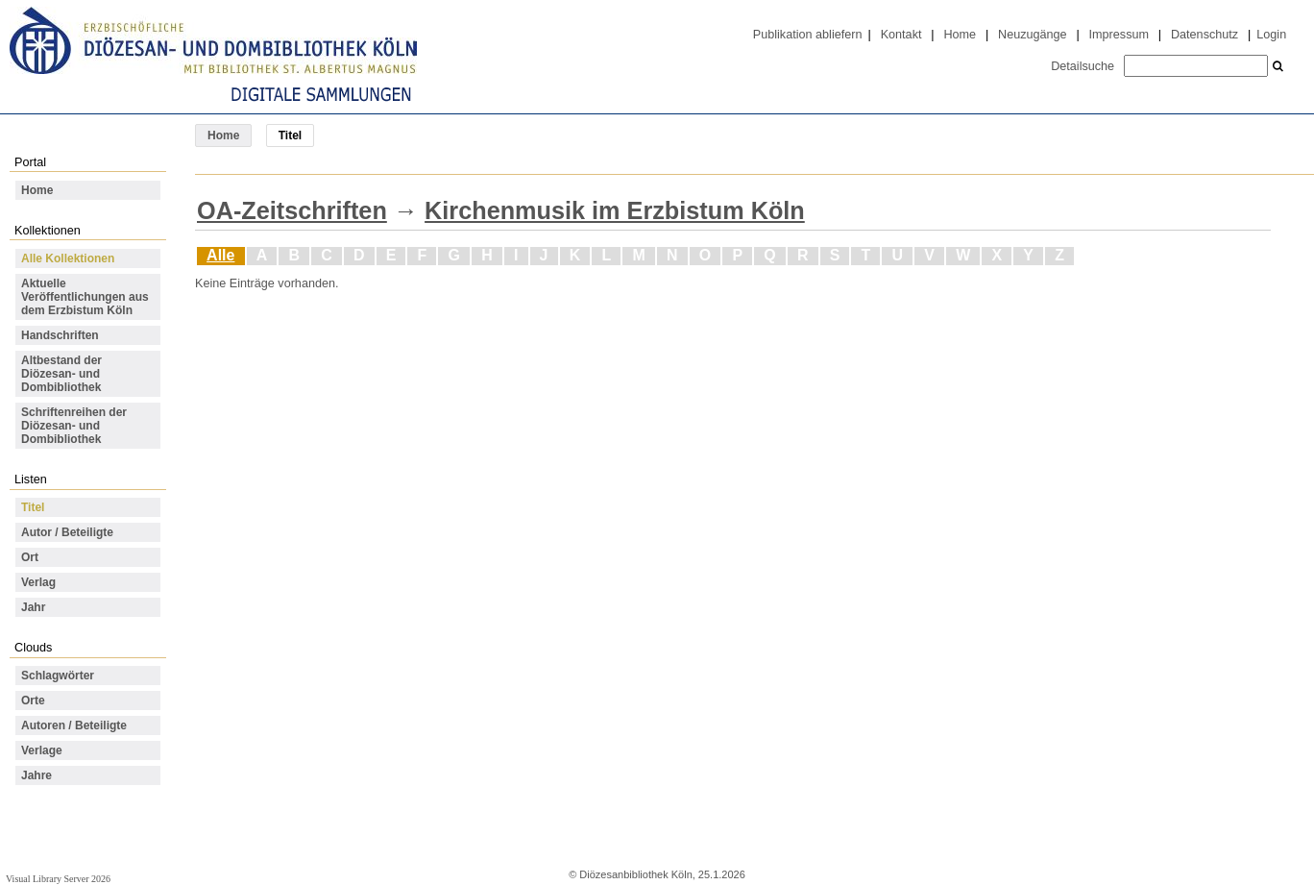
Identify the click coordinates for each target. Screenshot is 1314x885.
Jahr (33, 607)
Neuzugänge (1032, 34)
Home (959, 34)
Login (1271, 34)
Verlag (38, 582)
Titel (32, 507)
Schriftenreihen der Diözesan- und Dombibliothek (74, 426)
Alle (220, 255)
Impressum (1119, 34)
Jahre (36, 775)
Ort (29, 557)
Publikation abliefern (808, 34)
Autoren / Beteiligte (74, 725)
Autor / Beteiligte (67, 532)
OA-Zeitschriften (292, 210)
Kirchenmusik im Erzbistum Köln (615, 210)
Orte (33, 700)
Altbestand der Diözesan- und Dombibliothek (61, 374)
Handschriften (60, 335)
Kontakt (901, 34)
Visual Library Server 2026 (58, 878)
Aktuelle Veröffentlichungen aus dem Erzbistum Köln (85, 297)
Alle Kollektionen (67, 258)
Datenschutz (1204, 34)
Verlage (41, 750)
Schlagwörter (57, 675)
